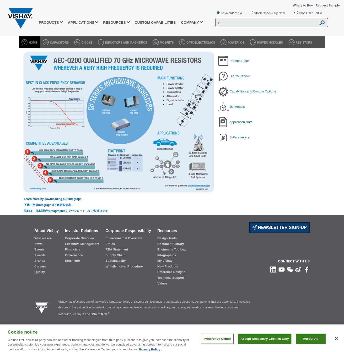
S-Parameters (239, 137)
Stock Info (72, 260)
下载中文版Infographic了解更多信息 (47, 205)
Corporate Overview (80, 238)
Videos (162, 283)
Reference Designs (171, 272)
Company (190, 22)
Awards (40, 255)
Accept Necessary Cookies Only (265, 342)
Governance (74, 255)
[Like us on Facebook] (307, 269)
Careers (40, 266)
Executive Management (82, 244)
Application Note (241, 122)
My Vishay (164, 260)
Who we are (43, 238)
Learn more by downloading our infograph (52, 199)
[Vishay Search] (266, 23)
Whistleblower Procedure (124, 266)
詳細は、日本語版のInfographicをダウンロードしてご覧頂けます (66, 211)
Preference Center (217, 342)
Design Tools (167, 238)
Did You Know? (240, 76)
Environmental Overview (124, 238)
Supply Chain (115, 255)
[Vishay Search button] (322, 23)
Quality (39, 272)
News (38, 244)
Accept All (310, 342)
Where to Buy (303, 5)
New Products (167, 266)
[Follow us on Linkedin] (273, 269)
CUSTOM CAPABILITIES (155, 22)
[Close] (336, 342)
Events (39, 249)
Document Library (170, 244)
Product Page (239, 60)
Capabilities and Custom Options (253, 91)
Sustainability (116, 260)
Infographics (166, 255)
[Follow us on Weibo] (298, 269)
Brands (39, 260)
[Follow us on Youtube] (282, 269)
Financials (72, 249)
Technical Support (170, 277)
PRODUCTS (49, 22)
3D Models (237, 106)
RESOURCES (114, 22)
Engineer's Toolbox (171, 249)
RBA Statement (117, 249)
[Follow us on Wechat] (290, 269)
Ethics (110, 244)
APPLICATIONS (81, 22)
